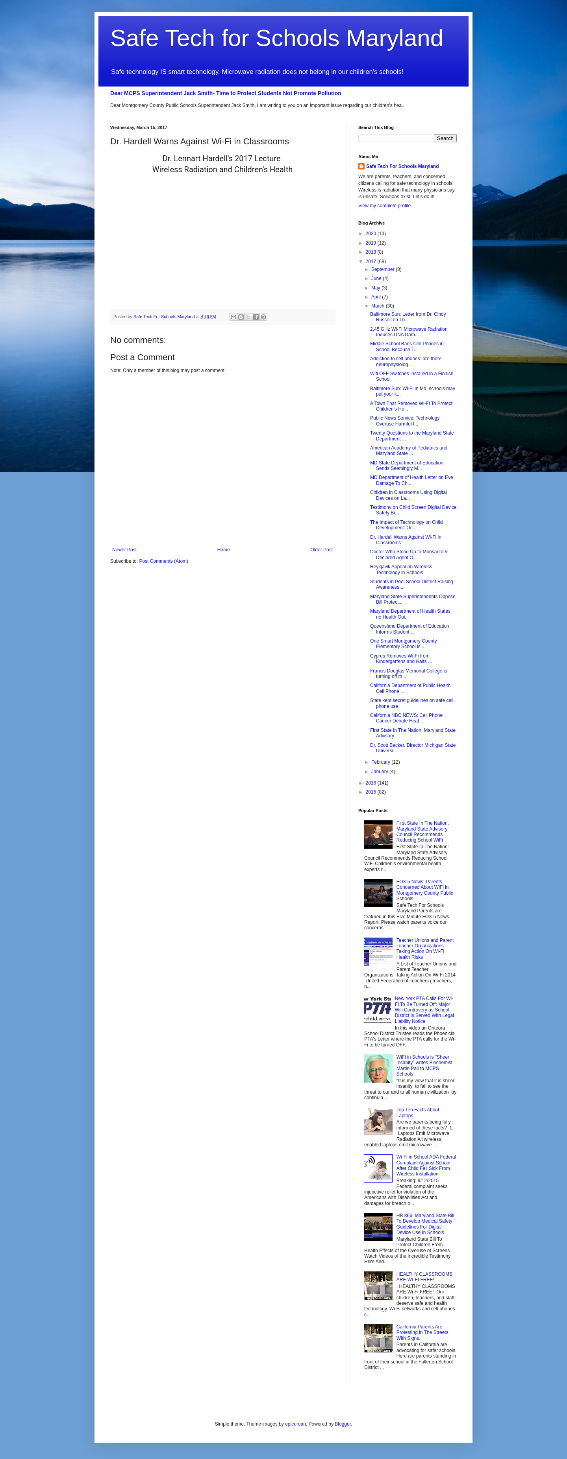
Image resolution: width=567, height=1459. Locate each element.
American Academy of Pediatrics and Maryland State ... (408, 450)
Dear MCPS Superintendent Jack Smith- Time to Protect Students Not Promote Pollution (225, 93)
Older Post (321, 550)
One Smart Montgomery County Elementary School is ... (403, 643)
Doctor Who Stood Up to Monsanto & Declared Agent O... (409, 554)
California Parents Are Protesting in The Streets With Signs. (422, 1332)
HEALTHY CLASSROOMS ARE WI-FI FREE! (424, 1276)
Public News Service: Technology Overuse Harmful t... (405, 420)
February (381, 762)
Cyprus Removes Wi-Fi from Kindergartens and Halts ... (401, 658)
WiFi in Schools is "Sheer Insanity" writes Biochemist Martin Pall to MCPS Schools (424, 1065)
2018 (372, 252)
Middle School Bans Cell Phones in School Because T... (407, 346)
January (380, 771)
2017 (372, 261)
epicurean (295, 1424)
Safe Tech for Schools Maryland (276, 38)
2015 (372, 792)
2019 (372, 243)
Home (223, 550)
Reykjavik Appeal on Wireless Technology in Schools (401, 569)
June (377, 278)
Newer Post (124, 550)
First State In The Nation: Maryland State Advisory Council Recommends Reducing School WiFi (423, 831)
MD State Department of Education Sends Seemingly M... (406, 465)
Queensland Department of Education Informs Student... (409, 628)
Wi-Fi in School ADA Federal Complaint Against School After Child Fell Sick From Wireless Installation (426, 1165)
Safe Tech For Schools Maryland (402, 166)
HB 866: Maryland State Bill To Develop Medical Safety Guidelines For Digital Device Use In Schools (425, 1224)
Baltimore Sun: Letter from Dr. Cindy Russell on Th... (408, 316)
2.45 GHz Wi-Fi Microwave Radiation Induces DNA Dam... (409, 331)
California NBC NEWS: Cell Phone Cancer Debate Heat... (406, 718)
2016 (372, 783)
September (383, 269)
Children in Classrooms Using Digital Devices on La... (408, 495)
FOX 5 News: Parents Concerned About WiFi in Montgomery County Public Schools (425, 890)
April (376, 297)
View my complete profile (384, 205)
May (376, 288)
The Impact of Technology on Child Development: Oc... (406, 525)
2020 (372, 233)
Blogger (343, 1424)
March (378, 306)
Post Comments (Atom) (163, 561)
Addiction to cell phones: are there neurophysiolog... (405, 361)
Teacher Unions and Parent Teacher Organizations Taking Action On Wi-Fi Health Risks (425, 949)
